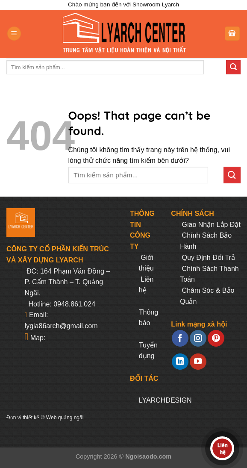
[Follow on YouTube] (198, 361)
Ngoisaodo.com (148, 456)
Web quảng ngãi (65, 418)
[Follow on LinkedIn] (180, 361)
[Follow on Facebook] (180, 338)
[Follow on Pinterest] (216, 338)
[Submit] (233, 67)
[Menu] (14, 33)
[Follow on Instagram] (198, 338)
